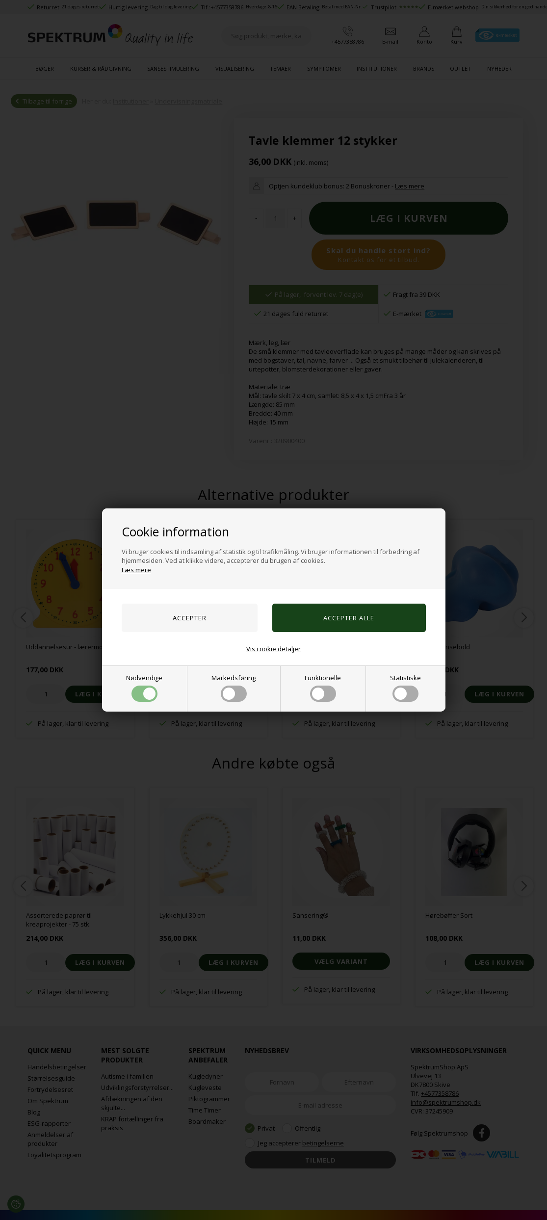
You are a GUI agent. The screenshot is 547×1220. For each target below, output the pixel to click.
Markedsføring (233, 687)
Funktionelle (323, 687)
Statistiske (405, 687)
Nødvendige (144, 687)
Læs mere (136, 569)
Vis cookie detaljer (273, 648)
